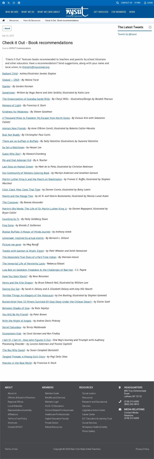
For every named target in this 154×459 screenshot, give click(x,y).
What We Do (27, 12)
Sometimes (8, 92)
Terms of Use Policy (17, 418)
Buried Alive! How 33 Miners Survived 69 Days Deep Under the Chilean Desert (47, 301)
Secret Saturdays (11, 327)
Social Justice (88, 393)
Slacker (6, 86)
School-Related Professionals (59, 410)
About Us (12, 393)
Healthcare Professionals (57, 414)
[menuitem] (12, 12)
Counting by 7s (10, 219)
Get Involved (101, 12)
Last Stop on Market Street (17, 166)
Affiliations (13, 414)
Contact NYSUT (15, 427)
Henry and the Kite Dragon (17, 282)
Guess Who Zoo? (11, 154)
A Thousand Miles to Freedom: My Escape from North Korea (36, 118)
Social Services (89, 423)
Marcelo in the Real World (17, 363)
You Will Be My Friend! (15, 314)
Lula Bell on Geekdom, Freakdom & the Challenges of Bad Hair (37, 270)
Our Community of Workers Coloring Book (25, 173)
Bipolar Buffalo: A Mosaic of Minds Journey (26, 231)
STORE (137, 3)
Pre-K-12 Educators (54, 406)
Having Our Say (10, 289)
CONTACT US (126, 3)
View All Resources (31, 20)
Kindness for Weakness (15, 111)
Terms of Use (11, 449)
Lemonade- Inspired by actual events (23, 238)
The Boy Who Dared (13, 350)
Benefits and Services (55, 397)
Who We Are (11, 12)
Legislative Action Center (93, 410)
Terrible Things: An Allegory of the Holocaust (27, 295)
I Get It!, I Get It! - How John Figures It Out (26, 340)
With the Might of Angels (16, 320)
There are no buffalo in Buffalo (20, 141)
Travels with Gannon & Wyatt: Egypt (23, 250)
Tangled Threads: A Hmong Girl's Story (23, 356)
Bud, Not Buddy (11, 134)
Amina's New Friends (14, 128)
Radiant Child (10, 73)
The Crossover (10, 202)
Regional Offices (15, 402)
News (132, 12)
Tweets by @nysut (127, 34)
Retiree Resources (53, 427)
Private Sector (51, 423)
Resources (14, 20)
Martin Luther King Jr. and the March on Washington (32, 179)
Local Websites (15, 406)
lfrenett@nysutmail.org (35, 67)
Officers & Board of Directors (21, 397)
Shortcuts (12, 423)
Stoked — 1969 (10, 80)
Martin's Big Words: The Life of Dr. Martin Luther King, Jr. (34, 208)
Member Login (52, 402)
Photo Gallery (88, 431)
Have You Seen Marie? (14, 276)
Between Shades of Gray (15, 308)
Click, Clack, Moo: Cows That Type (21, 189)
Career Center (88, 414)
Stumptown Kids (11, 333)
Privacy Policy (142, 449)
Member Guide (52, 393)
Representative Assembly (20, 410)
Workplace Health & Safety (94, 427)
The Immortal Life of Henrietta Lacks (23, 263)
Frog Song (8, 225)
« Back (7, 28)
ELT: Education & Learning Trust (97, 418)
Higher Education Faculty (57, 418)
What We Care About (48, 12)
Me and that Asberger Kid (16, 160)
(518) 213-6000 (131, 401)
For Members (118, 12)
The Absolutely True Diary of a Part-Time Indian (29, 257)
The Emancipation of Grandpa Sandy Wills (26, 99)
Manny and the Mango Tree (17, 196)
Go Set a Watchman (13, 147)
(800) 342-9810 (131, 404)
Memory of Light (11, 105)
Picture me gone (11, 244)
